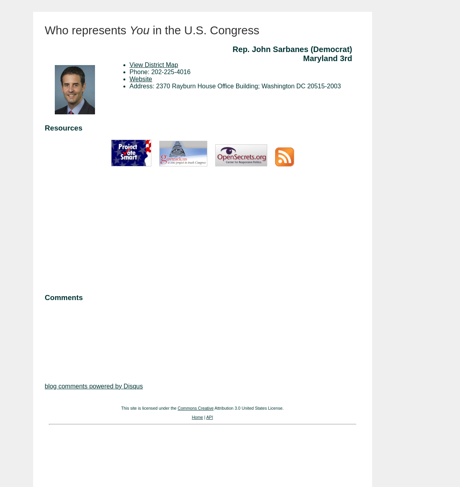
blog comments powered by (94, 386)
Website (141, 79)
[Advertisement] (202, 230)
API (209, 417)
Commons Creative (196, 408)
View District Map (154, 65)
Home (197, 417)
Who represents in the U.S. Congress (152, 30)
